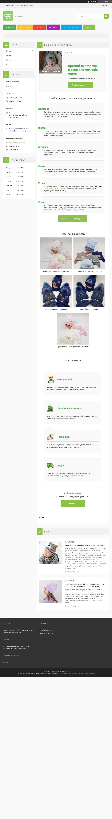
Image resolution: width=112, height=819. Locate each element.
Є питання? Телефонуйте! (73, 219)
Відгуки (8, 60)
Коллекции (24, 27)
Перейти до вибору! (80, 85)
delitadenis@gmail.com (17, 143)
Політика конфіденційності (86, 673)
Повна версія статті (72, 571)
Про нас (9, 55)
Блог (89, 27)
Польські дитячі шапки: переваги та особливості (85, 545)
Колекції (9, 51)
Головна (10, 27)
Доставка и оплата (71, 27)
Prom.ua (66, 671)
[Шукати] (106, 16)
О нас (39, 27)
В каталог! (73, 503)
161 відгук (93, 1)
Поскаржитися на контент (69, 673)
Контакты (53, 27)
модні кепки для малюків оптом (56, 189)
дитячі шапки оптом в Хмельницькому (84, 133)
